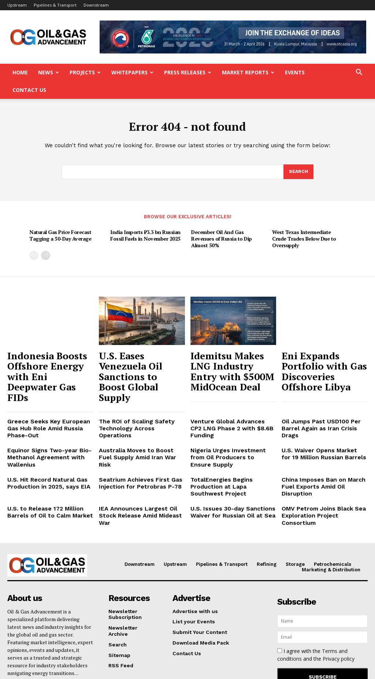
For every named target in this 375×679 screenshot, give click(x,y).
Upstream (17, 5)
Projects (85, 72)
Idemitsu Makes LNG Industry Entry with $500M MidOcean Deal (229, 346)
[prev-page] (33, 240)
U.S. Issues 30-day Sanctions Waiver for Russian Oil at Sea (228, 446)
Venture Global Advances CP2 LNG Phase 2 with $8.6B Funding (232, 379)
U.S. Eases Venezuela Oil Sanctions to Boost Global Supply (140, 346)
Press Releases (187, 72)
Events (295, 72)
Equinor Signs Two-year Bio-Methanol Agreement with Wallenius (44, 402)
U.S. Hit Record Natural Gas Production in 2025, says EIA (44, 426)
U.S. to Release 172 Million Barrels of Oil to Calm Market (45, 446)
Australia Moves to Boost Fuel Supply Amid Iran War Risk (138, 399)
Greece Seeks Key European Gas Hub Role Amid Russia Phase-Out (50, 379)
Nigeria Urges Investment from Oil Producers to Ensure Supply (231, 399)
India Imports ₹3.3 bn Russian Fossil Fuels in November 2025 (145, 220)
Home (20, 72)
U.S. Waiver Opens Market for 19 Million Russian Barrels (323, 399)
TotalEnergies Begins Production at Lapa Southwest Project (233, 426)
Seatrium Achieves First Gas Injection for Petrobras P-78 (136, 426)
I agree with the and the (315, 580)
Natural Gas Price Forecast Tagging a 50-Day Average (60, 220)
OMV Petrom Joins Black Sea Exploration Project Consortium (323, 446)
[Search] (298, 156)
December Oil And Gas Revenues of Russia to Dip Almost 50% (221, 223)
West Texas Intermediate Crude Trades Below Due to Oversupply (304, 223)
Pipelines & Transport (55, 5)
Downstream (96, 5)
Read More (21, 606)
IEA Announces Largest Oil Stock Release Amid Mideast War (141, 446)
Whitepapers (132, 72)
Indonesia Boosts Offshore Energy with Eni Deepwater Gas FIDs (48, 346)
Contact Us (29, 89)
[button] (359, 73)
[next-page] (45, 240)
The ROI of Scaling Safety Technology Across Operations (139, 379)
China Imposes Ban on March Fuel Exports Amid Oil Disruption (324, 426)
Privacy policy (338, 584)
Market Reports (248, 72)
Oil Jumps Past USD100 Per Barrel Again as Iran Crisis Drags (323, 379)
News (48, 72)
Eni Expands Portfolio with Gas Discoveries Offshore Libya (319, 346)
